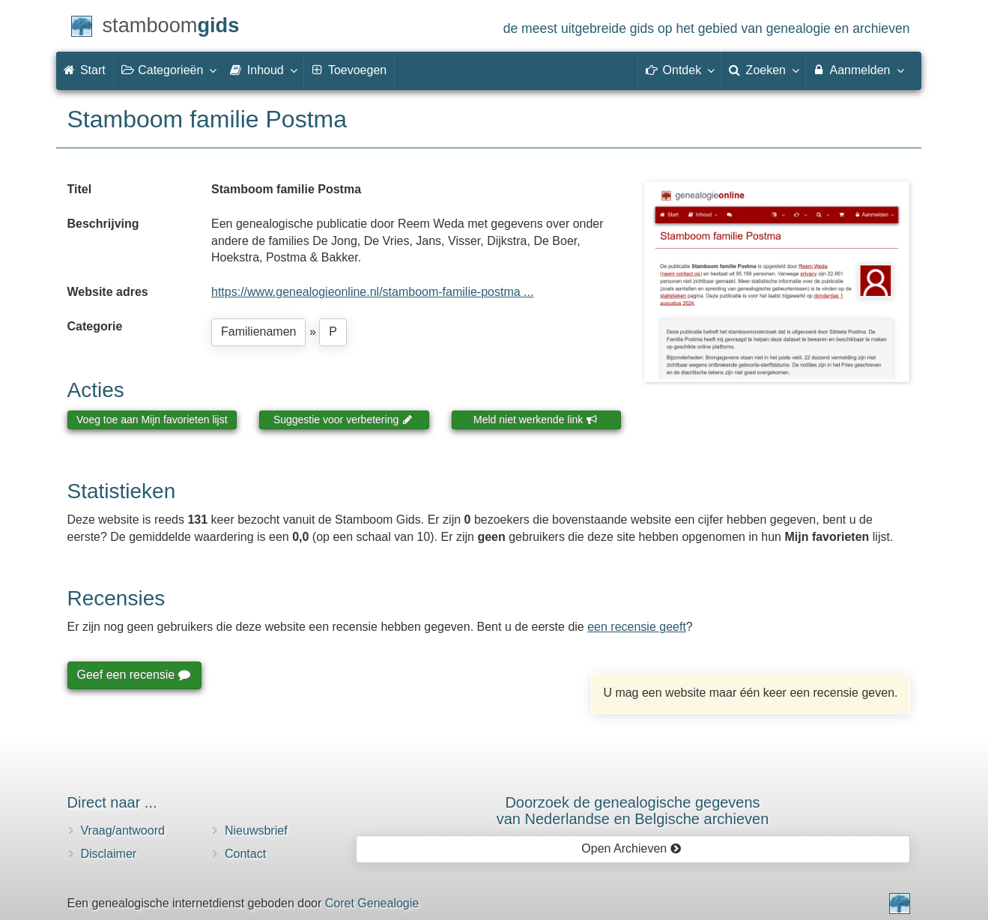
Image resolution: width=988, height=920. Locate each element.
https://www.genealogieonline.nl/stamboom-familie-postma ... (372, 291)
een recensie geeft (636, 626)
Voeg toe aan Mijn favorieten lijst (152, 420)
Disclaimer (109, 853)
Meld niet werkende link (535, 420)
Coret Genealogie (372, 903)
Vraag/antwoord (123, 830)
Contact (245, 853)
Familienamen (258, 331)
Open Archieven (631, 848)
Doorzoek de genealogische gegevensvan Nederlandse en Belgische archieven (633, 810)
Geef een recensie (133, 674)
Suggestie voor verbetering (343, 420)
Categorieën (168, 69)
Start (85, 70)
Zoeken (763, 69)
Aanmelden (858, 69)
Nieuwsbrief (256, 830)
